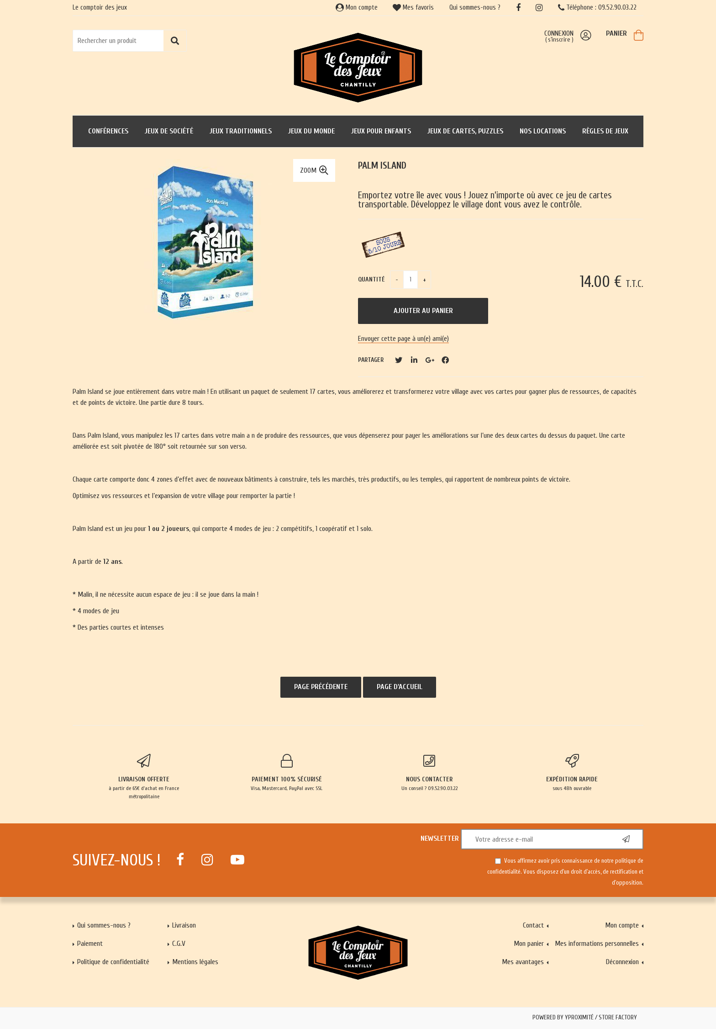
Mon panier (529, 943)
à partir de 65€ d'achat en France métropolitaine (144, 777)
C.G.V (178, 943)
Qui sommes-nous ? (474, 7)
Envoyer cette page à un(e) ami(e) (403, 338)
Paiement (90, 943)
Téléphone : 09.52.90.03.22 (597, 7)
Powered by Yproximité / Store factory (584, 1017)
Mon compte (357, 7)
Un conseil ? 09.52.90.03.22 (429, 772)
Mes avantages (523, 962)
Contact (533, 925)
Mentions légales (195, 962)
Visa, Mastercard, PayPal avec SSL (287, 772)
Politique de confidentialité (113, 962)
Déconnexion (622, 962)
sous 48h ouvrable (572, 772)
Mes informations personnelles (597, 943)
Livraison (184, 925)
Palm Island (382, 165)
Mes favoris (413, 7)
